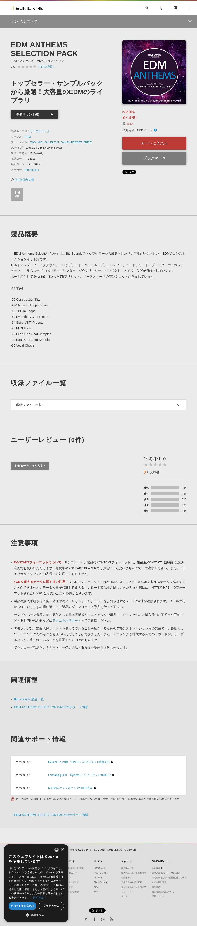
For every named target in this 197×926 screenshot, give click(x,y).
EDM (28, 136)
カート (124, 896)
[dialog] (36, 883)
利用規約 (156, 887)
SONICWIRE (27, 8)
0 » (46, 66)
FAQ (69, 877)
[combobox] (56, 850)
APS (96, 887)
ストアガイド (73, 882)
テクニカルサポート (66, 620)
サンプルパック (40, 131)
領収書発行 (126, 877)
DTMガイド (72, 873)
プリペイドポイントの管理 (133, 887)
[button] (36, 915)
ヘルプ (70, 887)
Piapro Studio (99, 882)
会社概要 (156, 868)
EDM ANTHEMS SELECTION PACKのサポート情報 (51, 707)
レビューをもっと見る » (30, 465)
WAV (33, 142)
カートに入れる (154, 143)
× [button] (62, 849)
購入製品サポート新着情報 (133, 873)
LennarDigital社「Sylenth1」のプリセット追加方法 (79, 775)
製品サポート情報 (75, 868)
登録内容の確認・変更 (131, 882)
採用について (158, 896)
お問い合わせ (73, 891)
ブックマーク (154, 158)
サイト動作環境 (159, 882)
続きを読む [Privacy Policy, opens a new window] (39, 897)
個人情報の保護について (163, 891)
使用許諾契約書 (22, 179)
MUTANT (98, 877)
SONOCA (98, 868)
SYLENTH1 (52, 142)
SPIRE (87, 142)
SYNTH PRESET (71, 142)
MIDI (40, 142)
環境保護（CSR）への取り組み (166, 873)
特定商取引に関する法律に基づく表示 (169, 877)
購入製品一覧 (127, 868)
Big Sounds (32, 169)
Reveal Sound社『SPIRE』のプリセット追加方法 (79, 762)
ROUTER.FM (100, 873)
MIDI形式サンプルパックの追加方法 (70, 788)
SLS (96, 891)
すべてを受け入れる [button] (23, 906)
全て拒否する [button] (51, 906)
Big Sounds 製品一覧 (29, 699)
